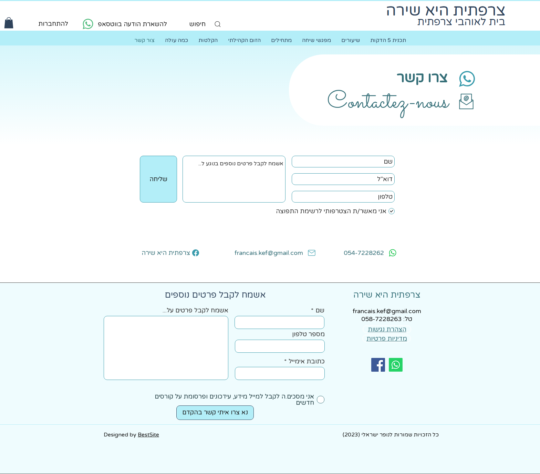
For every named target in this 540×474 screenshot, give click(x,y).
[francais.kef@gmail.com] (270, 253)
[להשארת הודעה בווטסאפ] (123, 24)
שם (319, 310)
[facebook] (378, 365)
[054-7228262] (365, 253)
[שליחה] (158, 179)
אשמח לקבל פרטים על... (195, 310)
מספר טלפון (308, 334)
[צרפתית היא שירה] (170, 253)
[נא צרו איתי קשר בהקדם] (215, 412)
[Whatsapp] (396, 365)
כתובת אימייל (307, 361)
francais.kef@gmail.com (387, 311)
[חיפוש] (197, 24)
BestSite (148, 434)
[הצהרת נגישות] (387, 329)
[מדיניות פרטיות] (386, 338)
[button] (8, 22)
